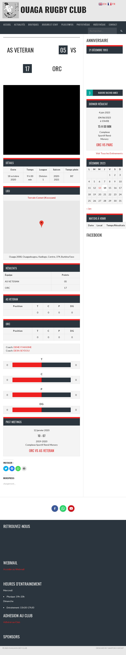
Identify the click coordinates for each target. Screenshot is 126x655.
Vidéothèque (99, 24)
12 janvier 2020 (41, 430)
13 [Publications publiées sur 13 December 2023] (99, 187)
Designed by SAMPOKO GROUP (110, 648)
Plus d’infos (67, 24)
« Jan (88, 208)
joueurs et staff (50, 24)
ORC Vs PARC (104, 144)
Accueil (7, 24)
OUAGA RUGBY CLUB (53, 9)
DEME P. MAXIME (23, 347)
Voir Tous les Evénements (109, 153)
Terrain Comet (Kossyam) (42, 197)
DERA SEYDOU (22, 350)
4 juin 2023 (104, 112)
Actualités (19, 24)
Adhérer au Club (11, 622)
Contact (113, 24)
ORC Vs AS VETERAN (41, 450)
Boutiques (33, 24)
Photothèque (83, 24)
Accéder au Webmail (13, 569)
